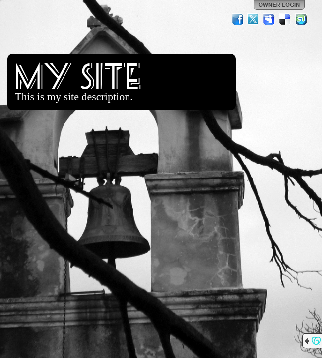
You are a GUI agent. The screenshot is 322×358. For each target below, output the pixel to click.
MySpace (269, 19)
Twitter (253, 19)
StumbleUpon (301, 19)
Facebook (238, 19)
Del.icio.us (285, 19)
